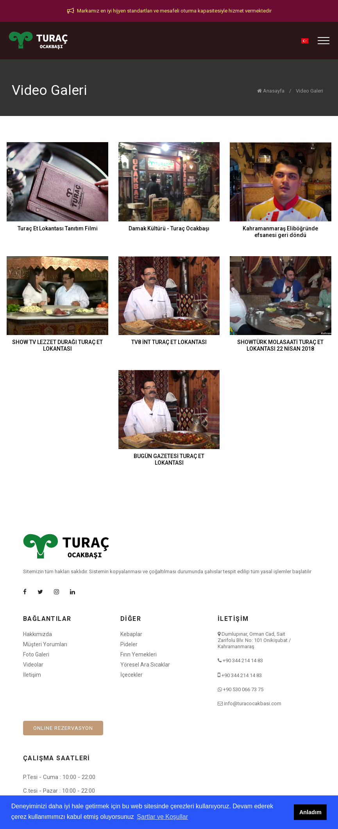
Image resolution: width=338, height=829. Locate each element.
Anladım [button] (310, 812)
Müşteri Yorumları (45, 644)
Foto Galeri (36, 654)
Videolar (33, 664)
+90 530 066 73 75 (243, 689)
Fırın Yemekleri (138, 654)
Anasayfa (270, 91)
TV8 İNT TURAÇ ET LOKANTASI (169, 342)
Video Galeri (309, 91)
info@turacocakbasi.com (252, 703)
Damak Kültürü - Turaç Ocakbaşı (169, 228)
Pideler (129, 644)
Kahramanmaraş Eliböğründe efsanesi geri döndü (280, 231)
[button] (304, 40)
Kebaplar (131, 634)
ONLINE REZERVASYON (63, 728)
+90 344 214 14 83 (243, 660)
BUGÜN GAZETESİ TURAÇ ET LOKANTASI (169, 459)
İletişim (32, 675)
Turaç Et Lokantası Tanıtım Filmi (58, 228)
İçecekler (131, 675)
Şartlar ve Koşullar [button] (162, 816)
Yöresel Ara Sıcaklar (145, 664)
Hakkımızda (37, 634)
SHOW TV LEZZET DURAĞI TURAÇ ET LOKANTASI (57, 345)
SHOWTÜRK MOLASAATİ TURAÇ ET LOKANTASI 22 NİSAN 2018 (280, 345)
